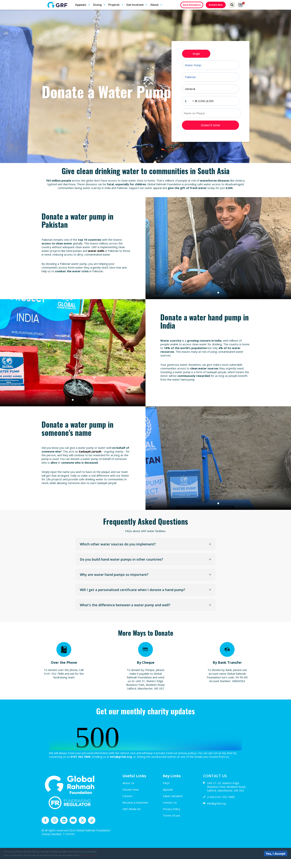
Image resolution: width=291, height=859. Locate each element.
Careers (127, 796)
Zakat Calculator (173, 796)
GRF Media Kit (131, 809)
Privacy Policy (171, 809)
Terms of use (171, 815)
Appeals (168, 789)
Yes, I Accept (275, 853)
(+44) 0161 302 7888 (219, 797)
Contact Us (170, 802)
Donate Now (216, 5)
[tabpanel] (218, 248)
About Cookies (89, 855)
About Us (128, 783)
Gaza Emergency (192, 5)
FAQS (166, 783)
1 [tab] (218, 292)
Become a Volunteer (135, 802)
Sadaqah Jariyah (90, 451)
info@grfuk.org (214, 803)
